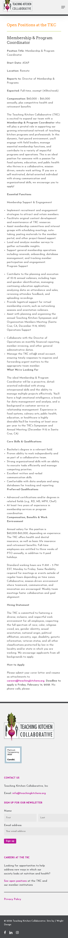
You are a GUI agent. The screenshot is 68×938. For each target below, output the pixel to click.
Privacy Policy (12, 899)
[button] (63, 7)
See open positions (16, 881)
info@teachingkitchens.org (29, 793)
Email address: (13, 825)
